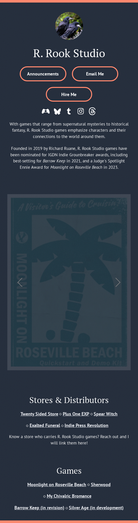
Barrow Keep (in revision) (39, 507)
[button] (46, 111)
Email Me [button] (95, 74)
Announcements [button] (43, 74)
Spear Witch (105, 414)
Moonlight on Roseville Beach (56, 484)
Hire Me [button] (68, 94)
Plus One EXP (76, 414)
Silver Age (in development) (96, 507)
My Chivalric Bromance (69, 496)
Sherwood (101, 484)
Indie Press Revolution (86, 425)
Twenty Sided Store (39, 414)
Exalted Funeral (45, 425)
